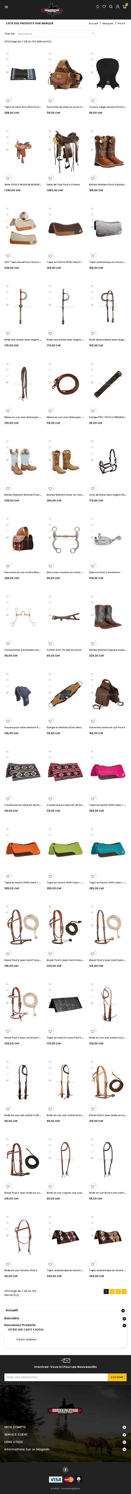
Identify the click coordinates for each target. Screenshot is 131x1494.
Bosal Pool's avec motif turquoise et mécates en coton (37, 960)
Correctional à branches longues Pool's (28, 649)
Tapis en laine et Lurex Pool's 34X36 (68, 1037)
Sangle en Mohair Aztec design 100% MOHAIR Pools (77, 727)
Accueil (12, 1310)
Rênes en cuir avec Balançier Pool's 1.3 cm (72, 417)
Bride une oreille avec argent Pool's (25, 339)
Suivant (124, 1292)
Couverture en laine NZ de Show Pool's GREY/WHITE (35, 805)
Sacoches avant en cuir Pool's (107, 727)
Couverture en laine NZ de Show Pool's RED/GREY (76, 805)
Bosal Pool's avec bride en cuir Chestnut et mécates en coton (41, 1192)
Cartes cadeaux (26, 1339)
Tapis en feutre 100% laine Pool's (66, 262)
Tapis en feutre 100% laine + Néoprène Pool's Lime (77, 882)
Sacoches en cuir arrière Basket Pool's (27, 572)
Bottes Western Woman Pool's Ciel (25, 494)
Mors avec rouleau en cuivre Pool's (68, 572)
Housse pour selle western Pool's (24, 727)
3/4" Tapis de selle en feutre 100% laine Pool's (32, 262)
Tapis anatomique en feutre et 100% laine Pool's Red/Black (82, 1270)
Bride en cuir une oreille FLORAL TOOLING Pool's (32, 1115)
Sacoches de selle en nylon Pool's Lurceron (73, 107)
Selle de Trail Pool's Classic (63, 184)
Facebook (65, 1470)
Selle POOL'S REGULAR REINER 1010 (24, 184)
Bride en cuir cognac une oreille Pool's (70, 1192)
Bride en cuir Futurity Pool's (20, 1270)
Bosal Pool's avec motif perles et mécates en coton (35, 1037)
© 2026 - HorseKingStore (65, 1488)
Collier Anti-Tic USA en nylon (64, 649)
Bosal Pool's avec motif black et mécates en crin (76, 960)
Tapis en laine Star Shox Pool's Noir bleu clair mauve (35, 107)
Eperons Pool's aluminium (104, 572)
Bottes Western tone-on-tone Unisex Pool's (73, 494)
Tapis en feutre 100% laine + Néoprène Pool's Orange (36, 882)
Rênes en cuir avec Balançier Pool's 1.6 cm (29, 417)
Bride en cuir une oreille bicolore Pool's (70, 1115)
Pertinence (56, 33)
